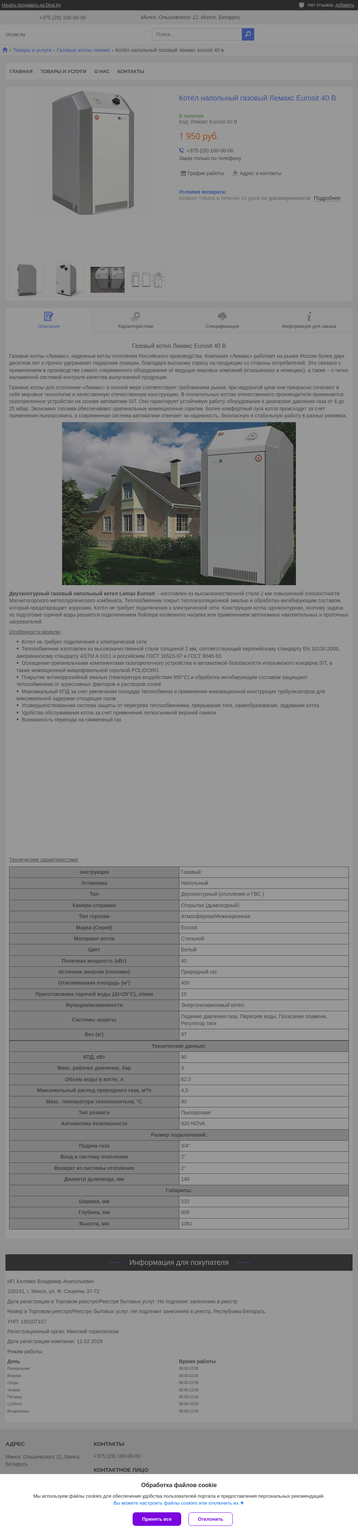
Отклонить (210, 1519)
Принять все (157, 1519)
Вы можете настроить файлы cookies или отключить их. (176, 1503)
